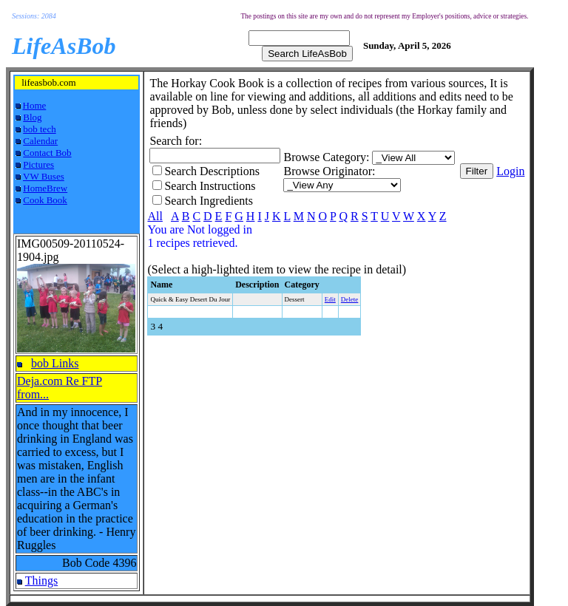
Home (35, 105)
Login (510, 171)
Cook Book (45, 199)
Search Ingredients (208, 200)
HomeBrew (45, 188)
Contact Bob (47, 152)
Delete (349, 299)
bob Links (54, 363)
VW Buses (43, 176)
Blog (32, 117)
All (154, 216)
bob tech (39, 129)
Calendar (40, 140)
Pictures (38, 164)
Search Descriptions (211, 171)
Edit (330, 299)
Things (41, 580)
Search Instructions (209, 186)
